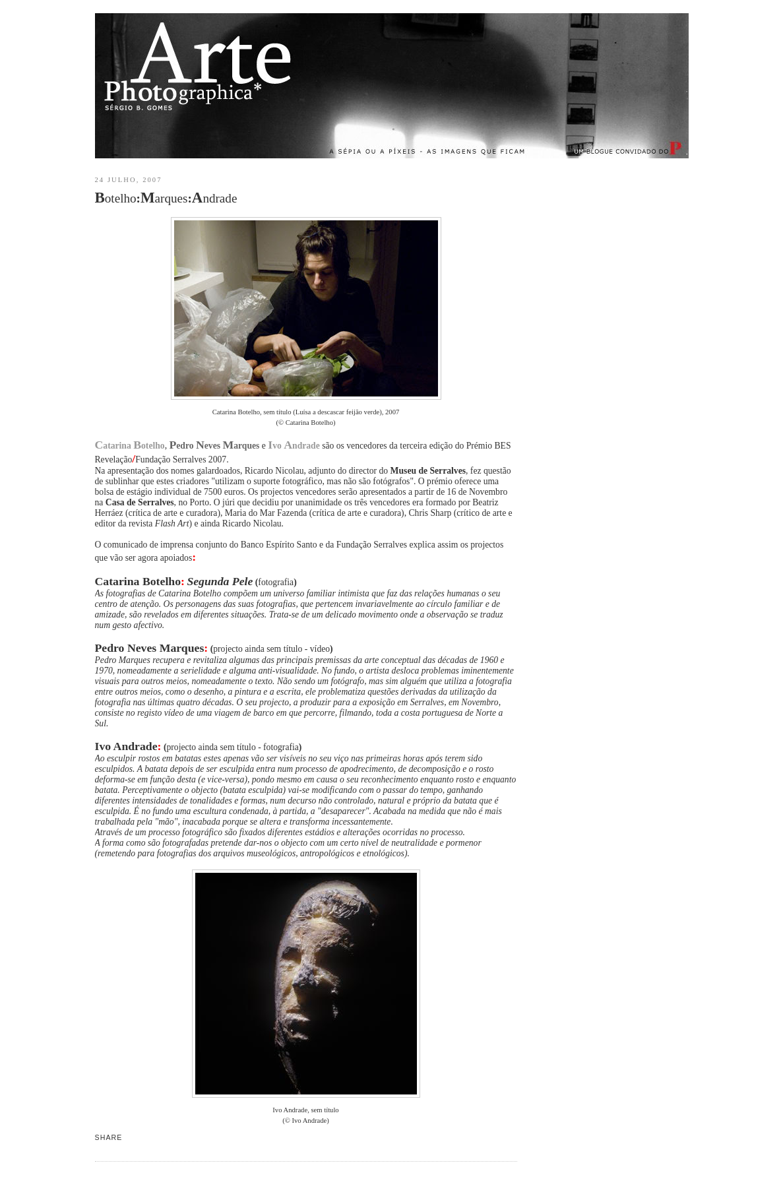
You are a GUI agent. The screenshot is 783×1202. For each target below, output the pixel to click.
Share (109, 1137)
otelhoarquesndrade (166, 197)
